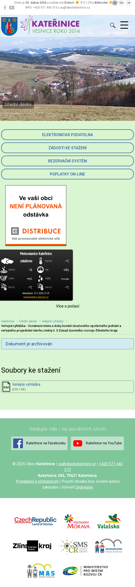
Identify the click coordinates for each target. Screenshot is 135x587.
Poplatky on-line (67, 174)
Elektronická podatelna (67, 134)
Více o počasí (67, 306)
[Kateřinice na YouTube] (11, 8)
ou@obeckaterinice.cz (77, 464)
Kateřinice (7, 321)
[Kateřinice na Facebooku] (5, 8)
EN (121, 3)
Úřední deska (28, 321)
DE (128, 3)
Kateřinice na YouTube (97, 443)
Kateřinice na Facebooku (39, 443)
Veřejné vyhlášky (52, 321)
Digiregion (84, 487)
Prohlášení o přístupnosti (37, 481)
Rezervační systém (67, 161)
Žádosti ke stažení (67, 148)
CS (114, 3)
